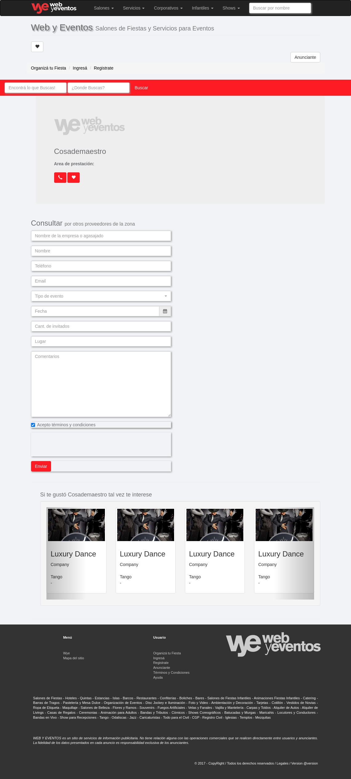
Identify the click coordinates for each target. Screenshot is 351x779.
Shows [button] (231, 8)
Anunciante (305, 57)
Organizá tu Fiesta (48, 68)
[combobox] (280, 8)
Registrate (104, 68)
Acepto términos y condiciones (63, 424)
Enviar (41, 466)
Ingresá (80, 68)
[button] (101, 296)
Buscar (141, 87)
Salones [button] (104, 8)
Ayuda (158, 677)
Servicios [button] (134, 8)
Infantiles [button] (202, 8)
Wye (66, 653)
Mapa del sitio (73, 658)
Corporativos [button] (168, 8)
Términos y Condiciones (171, 672)
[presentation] (78, 444)
